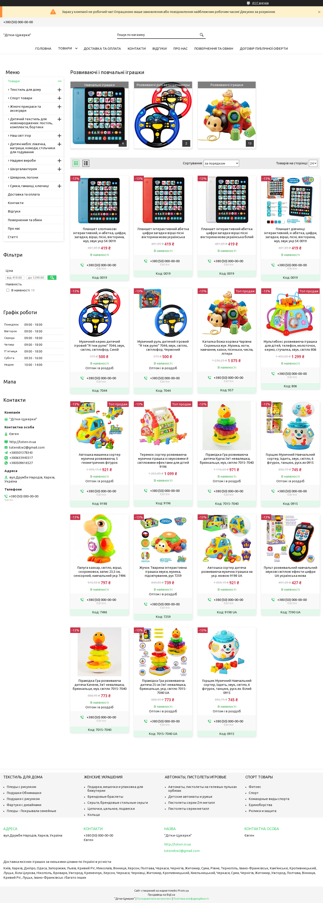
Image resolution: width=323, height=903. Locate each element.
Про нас (180, 48)
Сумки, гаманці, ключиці (29, 186)
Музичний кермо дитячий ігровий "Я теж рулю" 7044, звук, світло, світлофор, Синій (99, 345)
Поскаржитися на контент (154, 898)
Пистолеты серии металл (188, 808)
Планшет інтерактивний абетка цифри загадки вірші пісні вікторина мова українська (163, 233)
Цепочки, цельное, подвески (111, 808)
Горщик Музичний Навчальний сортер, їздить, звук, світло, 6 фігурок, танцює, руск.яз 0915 (290, 458)
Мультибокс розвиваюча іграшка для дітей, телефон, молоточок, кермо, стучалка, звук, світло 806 (290, 345)
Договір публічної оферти (264, 48)
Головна (43, 48)
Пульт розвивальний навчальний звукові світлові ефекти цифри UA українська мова (290, 571)
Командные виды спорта (269, 799)
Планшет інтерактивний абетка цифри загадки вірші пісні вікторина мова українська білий (226, 233)
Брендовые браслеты (105, 796)
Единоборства (260, 805)
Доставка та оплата (102, 48)
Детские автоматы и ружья (190, 796)
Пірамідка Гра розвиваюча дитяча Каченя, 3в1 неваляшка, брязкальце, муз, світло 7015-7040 (99, 685)
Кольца (93, 814)
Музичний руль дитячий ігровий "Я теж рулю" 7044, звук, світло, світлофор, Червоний (163, 345)
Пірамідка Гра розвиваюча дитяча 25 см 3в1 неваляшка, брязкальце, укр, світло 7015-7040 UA (163, 687)
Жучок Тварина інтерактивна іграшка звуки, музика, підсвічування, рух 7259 (163, 571)
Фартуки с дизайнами (24, 805)
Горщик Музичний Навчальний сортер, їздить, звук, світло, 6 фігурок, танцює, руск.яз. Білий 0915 (226, 687)
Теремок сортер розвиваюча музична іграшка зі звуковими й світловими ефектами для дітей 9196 (163, 460)
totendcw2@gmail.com (27, 447)
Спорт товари (21, 98)
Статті (13, 237)
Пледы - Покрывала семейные (31, 811)
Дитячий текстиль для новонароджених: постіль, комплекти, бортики (31, 123)
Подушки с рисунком (23, 799)
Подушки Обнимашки (24, 793)
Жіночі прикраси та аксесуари (25, 108)
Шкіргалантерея (23, 169)
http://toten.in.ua (22, 442)
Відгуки (159, 48)
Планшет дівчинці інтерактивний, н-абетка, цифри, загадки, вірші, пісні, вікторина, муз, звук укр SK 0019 (290, 235)
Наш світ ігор (20, 135)
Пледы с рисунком (21, 787)
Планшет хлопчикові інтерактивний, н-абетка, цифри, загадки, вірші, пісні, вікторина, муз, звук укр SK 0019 (99, 235)
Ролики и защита (262, 811)
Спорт (254, 793)
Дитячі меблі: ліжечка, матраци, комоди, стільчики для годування (32, 148)
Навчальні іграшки (99, 85)
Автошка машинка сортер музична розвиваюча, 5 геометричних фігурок (99, 458)
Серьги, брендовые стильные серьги (117, 802)
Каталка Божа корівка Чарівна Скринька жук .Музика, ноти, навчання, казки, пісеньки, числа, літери (226, 347)
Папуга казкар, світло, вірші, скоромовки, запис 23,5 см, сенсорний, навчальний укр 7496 (100, 571)
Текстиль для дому (25, 89)
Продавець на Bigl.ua (161, 894)
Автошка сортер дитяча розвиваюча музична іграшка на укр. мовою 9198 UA (227, 571)
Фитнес (255, 787)
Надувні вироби (23, 160)
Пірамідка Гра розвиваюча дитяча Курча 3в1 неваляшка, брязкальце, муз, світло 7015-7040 (227, 458)
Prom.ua (183, 890)
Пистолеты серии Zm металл (191, 802)
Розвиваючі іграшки (226, 85)
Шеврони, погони (24, 177)
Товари (65, 48)
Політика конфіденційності (191, 898)
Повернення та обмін (213, 48)
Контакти (137, 48)
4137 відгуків (260, 3)
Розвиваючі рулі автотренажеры (163, 85)
